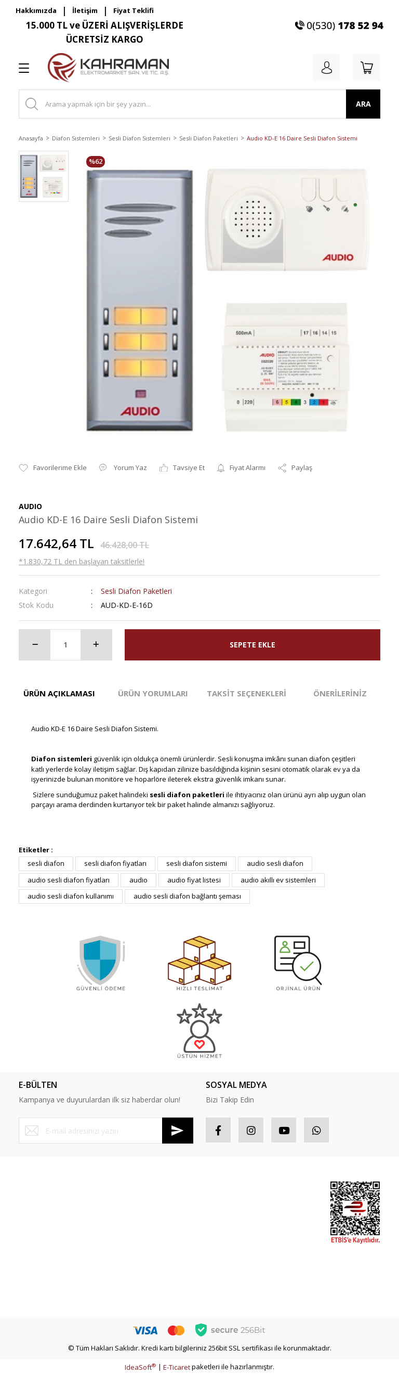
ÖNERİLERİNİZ (340, 693)
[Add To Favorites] (53, 468)
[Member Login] (324, 67)
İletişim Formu (40, 1247)
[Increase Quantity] (96, 645)
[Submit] (177, 1131)
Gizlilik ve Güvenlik (141, 1220)
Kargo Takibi (38, 1284)
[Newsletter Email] (106, 1131)
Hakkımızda (36, 10)
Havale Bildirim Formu (53, 1265)
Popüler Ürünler (280, 1225)
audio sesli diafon (275, 863)
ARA (363, 104)
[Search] (199, 104)
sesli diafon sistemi (196, 863)
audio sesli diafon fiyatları (69, 880)
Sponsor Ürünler (281, 1196)
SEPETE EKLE (252, 645)
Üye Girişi (33, 1210)
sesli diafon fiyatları (115, 863)
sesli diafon (46, 863)
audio (138, 880)
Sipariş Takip (226, 1210)
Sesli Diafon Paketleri (136, 591)
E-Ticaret (176, 1368)
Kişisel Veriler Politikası (148, 1257)
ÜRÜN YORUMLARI (153, 693)
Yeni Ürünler (287, 1277)
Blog (119, 1275)
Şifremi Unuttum (44, 1228)
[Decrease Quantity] (34, 645)
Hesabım (220, 1191)
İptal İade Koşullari (141, 1238)
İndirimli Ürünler (280, 1254)
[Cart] (365, 67)
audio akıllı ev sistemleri (278, 880)
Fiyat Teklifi (133, 10)
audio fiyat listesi (194, 880)
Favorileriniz (225, 1228)
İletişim (85, 10)
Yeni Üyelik (36, 1191)
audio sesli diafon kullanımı (71, 896)
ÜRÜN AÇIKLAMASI (59, 693)
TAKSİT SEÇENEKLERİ (246, 693)
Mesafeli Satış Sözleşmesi (134, 1196)
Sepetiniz (220, 1247)
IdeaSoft (140, 1368)
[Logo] (108, 67)
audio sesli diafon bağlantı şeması (187, 896)
